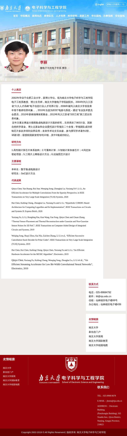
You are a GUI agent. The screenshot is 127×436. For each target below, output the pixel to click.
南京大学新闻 (96, 336)
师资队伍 (50, 16)
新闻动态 (38, 16)
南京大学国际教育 (98, 341)
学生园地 (97, 16)
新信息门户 (95, 332)
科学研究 (74, 16)
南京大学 (93, 327)
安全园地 (121, 16)
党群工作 (85, 16)
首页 (15, 16)
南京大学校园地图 (98, 345)
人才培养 (62, 16)
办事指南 (109, 16)
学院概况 (26, 16)
